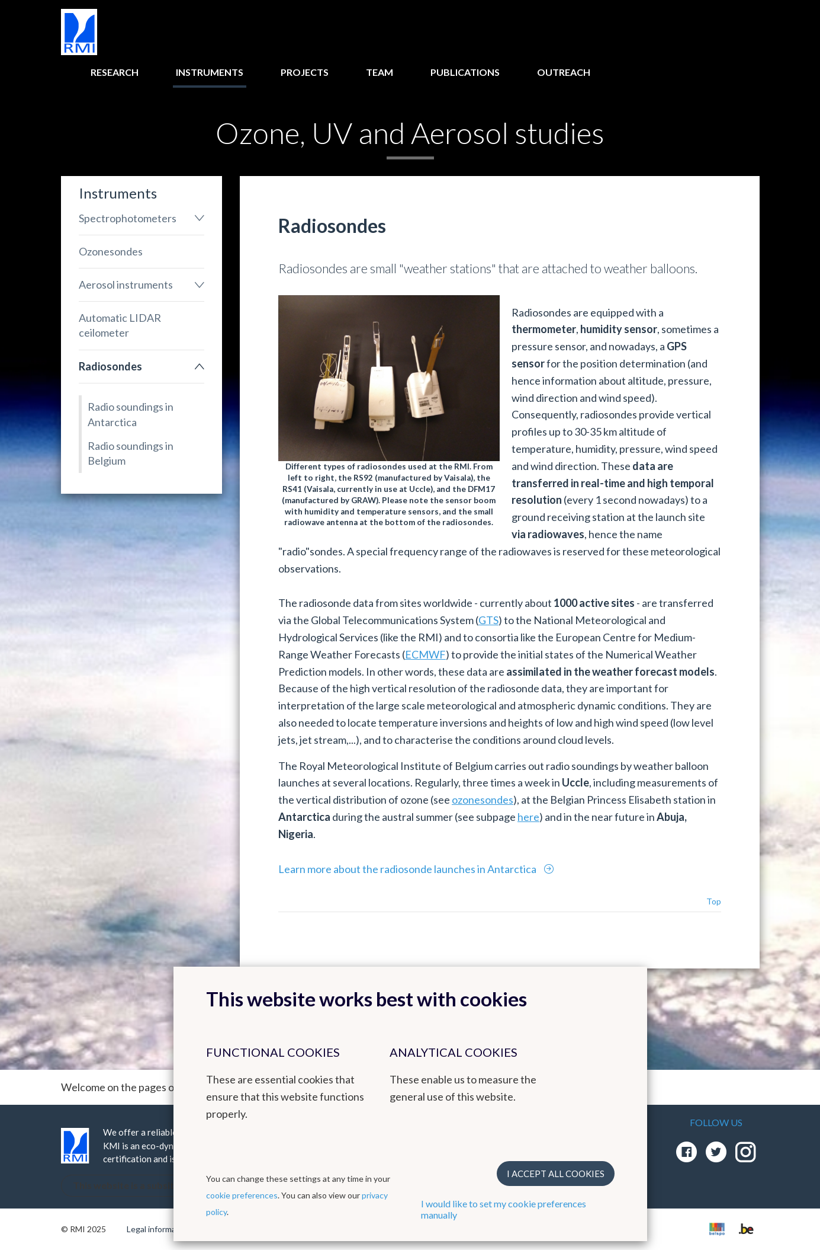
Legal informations (161, 1229)
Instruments (209, 72)
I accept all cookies (555, 1173)
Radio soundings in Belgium (130, 453)
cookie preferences (242, 1195)
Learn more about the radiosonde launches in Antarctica (408, 868)
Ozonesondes (111, 251)
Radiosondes (110, 366)
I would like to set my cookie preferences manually (503, 1209)
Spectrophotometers (127, 218)
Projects (305, 72)
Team (379, 72)
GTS (488, 619)
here (528, 816)
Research (115, 72)
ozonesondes (482, 799)
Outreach (563, 72)
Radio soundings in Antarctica (130, 414)
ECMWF (425, 654)
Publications (465, 72)
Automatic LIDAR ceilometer (120, 325)
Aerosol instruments (126, 284)
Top (713, 901)
